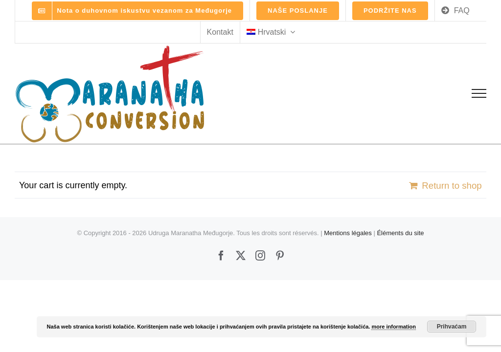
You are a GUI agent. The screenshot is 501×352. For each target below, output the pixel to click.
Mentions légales (348, 233)
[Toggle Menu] (479, 93)
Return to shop (451, 185)
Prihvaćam (452, 326)
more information (393, 327)
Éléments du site (400, 233)
